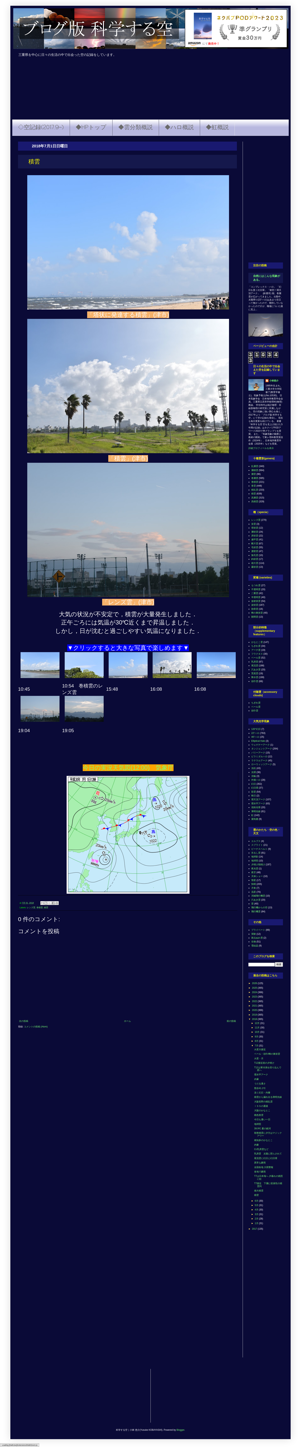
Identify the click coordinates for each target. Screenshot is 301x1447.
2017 (255, 1229)
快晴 (253, 884)
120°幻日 (256, 729)
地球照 (254, 860)
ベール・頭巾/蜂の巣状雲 (267, 1054)
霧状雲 (254, 567)
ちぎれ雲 (255, 646)
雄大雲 (254, 563)
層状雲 (254, 531)
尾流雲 (254, 665)
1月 (257, 1223)
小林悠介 (274, 380)
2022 (255, 1001)
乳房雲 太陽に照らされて (268, 1153)
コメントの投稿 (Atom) (36, 1026)
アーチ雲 (255, 650)
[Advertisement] (150, 91)
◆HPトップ (91, 127)
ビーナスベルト (259, 849)
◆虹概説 (217, 127)
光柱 (253, 768)
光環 (253, 772)
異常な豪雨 (260, 1162)
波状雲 (254, 605)
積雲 (46, 907)
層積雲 (254, 470)
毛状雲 (254, 547)
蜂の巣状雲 (257, 612)
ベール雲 (255, 657)
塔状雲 (254, 527)
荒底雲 (254, 673)
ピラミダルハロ (259, 756)
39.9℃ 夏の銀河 (262, 1128)
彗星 (253, 880)
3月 (257, 1214)
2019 (255, 1014)
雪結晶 (254, 945)
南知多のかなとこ (263, 1140)
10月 (257, 1032)
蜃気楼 (254, 819)
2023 (255, 996)
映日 (253, 795)
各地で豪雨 (260, 1171)
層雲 (253, 474)
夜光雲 (254, 868)
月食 (253, 888)
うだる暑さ (260, 1083)
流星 (253, 892)
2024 (255, 992)
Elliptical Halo (258, 741)
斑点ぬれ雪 (257, 937)
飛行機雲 (255, 911)
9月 (257, 1036)
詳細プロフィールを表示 (261, 448)
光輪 (253, 776)
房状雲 (254, 535)
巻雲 (253, 485)
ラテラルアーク (259, 760)
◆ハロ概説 (179, 127)
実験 (253, 934)
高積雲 (254, 501)
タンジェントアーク (261, 748)
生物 (253, 941)
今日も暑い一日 (262, 1119)
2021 (255, 1005)
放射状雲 (255, 601)
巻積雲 (39, 907)
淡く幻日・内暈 (262, 1092)
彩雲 (253, 791)
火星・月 (258, 1058)
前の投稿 (231, 1021)
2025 (255, 988)
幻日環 (254, 787)
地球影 (254, 856)
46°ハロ (255, 737)
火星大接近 (260, 1049)
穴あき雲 (255, 669)
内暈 (256, 1079)
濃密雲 (254, 551)
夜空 (253, 872)
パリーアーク (258, 752)
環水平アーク (258, 803)
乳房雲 (254, 661)
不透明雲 (255, 589)
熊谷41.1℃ (260, 1088)
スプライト (257, 845)
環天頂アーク (258, 799)
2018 (255, 1019)
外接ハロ (255, 780)
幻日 (253, 784)
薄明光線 (255, 811)
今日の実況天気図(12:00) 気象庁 (128, 767)
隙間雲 (254, 616)
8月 (257, 1041)
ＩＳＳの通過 (261, 1106)
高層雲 (254, 497)
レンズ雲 (31, 907)
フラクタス (257, 654)
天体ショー (257, 876)
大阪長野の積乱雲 (263, 1101)
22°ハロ (255, 733)
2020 (255, 1010)
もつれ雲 (255, 585)
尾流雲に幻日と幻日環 (265, 1158)
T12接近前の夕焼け (264, 1063)
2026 (255, 983)
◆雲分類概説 (135, 127)
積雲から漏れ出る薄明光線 (268, 1097)
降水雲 (254, 677)
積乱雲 (254, 489)
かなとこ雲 (257, 642)
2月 (257, 1218)
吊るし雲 (255, 852)
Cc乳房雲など (261, 1149)
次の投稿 (23, 1021)
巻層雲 (254, 478)
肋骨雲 (254, 609)
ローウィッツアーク (261, 764)
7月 (257, 1045)
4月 (257, 1209)
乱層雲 (254, 466)
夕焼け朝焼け (258, 864)
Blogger (180, 1430)
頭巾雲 (254, 681)
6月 (257, 1201)
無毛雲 (254, 555)
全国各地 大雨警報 (263, 1167)
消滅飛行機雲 (258, 895)
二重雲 (254, 593)
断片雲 (254, 543)
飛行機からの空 (259, 907)
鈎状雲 (254, 559)
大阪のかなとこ (262, 1110)
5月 (257, 1205)
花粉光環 (255, 807)
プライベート (258, 930)
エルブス (255, 841)
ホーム (127, 1021)
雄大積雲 (258, 1190)
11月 (257, 1027)
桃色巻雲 (258, 1115)
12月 (257, 1023)
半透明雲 (255, 597)
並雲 (253, 524)
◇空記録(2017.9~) (41, 127)
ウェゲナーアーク (260, 744)
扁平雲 (254, 539)
